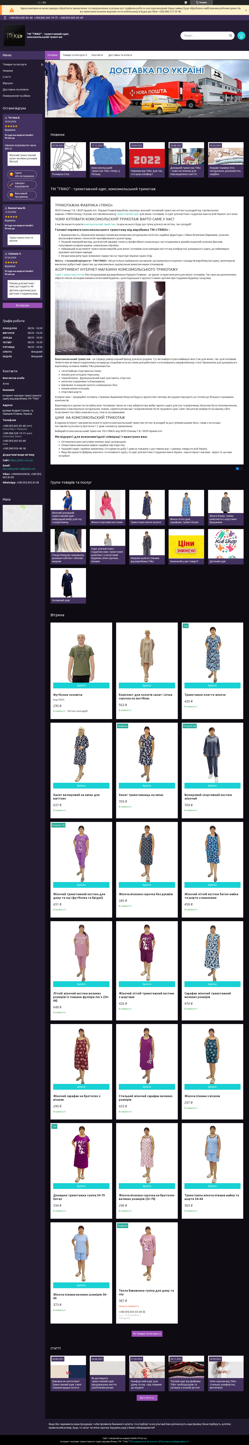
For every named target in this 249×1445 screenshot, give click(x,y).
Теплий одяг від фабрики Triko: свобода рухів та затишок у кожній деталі (185, 1384)
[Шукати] (230, 36)
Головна (52, 55)
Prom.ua (142, 1438)
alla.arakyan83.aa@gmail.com (19, 468)
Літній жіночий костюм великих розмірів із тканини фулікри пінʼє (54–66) (81, 997)
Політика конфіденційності (174, 1441)
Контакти (97, 55)
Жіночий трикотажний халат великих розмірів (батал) (23, 158)
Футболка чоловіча (67, 694)
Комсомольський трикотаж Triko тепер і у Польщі (106, 171)
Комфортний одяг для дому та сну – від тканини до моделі (146, 1384)
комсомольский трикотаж (99, 224)
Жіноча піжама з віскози (202, 1096)
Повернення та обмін (16, 95)
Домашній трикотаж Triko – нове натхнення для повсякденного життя (185, 171)
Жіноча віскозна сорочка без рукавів (146, 894)
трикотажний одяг (128, 214)
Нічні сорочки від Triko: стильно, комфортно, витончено (223, 1384)
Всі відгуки (22, 305)
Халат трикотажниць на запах (141, 794)
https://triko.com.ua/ (21, 460)
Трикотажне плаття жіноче (205, 694)
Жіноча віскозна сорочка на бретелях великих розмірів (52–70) (147, 1197)
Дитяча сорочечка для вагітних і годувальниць (23, 292)
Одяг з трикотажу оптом (70, 274)
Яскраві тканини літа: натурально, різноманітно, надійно (225, 171)
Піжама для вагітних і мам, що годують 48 (22, 285)
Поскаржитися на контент (144, 1441)
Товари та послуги (74, 55)
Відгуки (8, 83)
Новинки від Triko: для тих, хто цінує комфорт (147, 172)
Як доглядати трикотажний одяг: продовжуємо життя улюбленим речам (104, 1383)
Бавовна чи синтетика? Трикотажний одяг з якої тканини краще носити (66, 1384)
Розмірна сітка (60, 174)
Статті (7, 76)
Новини (57, 134)
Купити (81, 685)
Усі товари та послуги (145, 1333)
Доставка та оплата (120, 55)
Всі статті (145, 1397)
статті (55, 1348)
